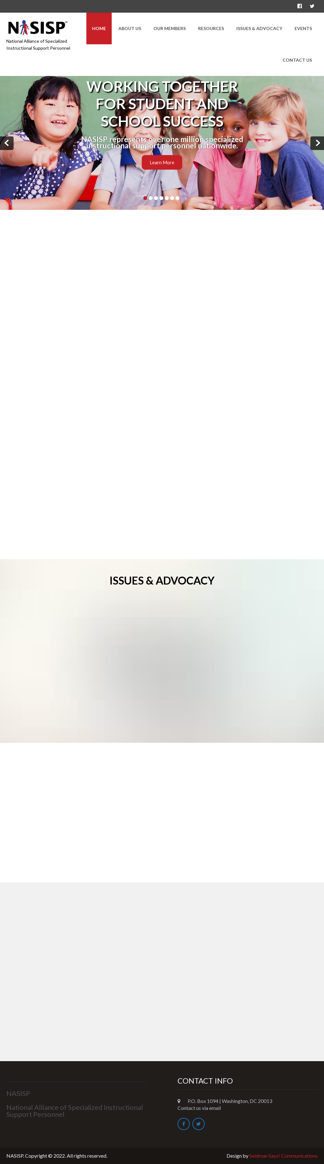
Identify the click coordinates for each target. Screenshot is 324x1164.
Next (317, 143)
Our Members (169, 28)
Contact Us (297, 60)
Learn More (162, 162)
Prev (7, 143)
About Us (129, 28)
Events (303, 28)
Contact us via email (199, 1108)
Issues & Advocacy (259, 28)
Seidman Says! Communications (283, 1156)
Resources (211, 28)
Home (99, 28)
